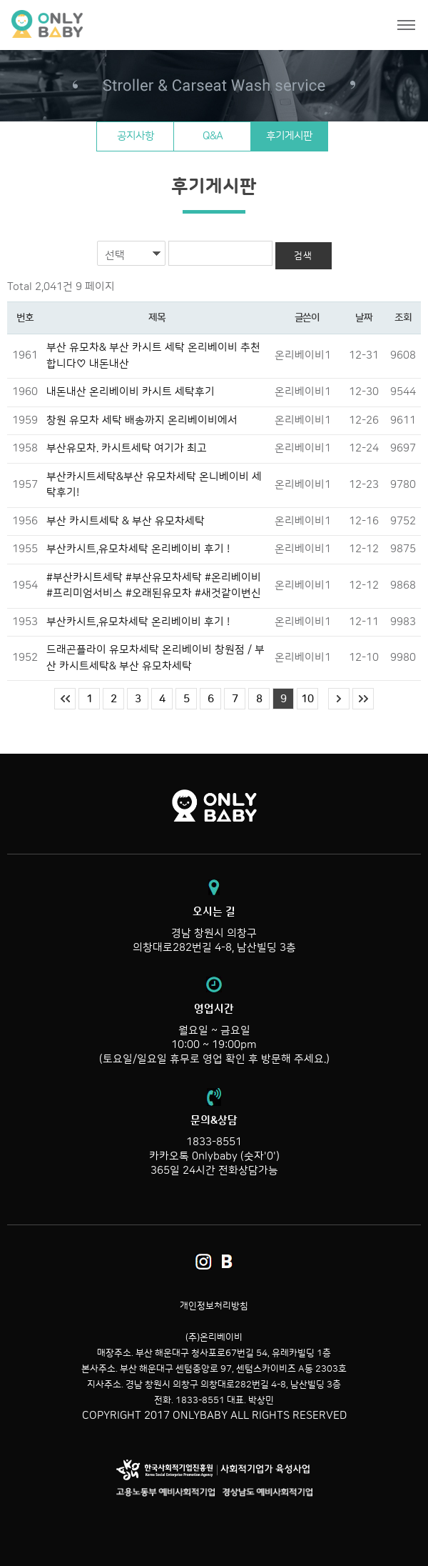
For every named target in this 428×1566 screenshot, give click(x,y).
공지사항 (135, 136)
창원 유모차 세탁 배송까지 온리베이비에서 (142, 420)
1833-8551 (214, 1142)
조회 (402, 318)
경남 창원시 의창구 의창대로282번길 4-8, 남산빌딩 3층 (214, 929)
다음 (339, 698)
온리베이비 (101, 24)
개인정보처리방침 (214, 1306)
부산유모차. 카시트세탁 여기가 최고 (126, 448)
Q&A (213, 136)
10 (307, 699)
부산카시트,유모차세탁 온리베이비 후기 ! (138, 549)
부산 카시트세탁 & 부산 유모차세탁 (125, 521)
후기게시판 (289, 136)
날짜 (363, 318)
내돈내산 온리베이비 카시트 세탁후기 (130, 392)
